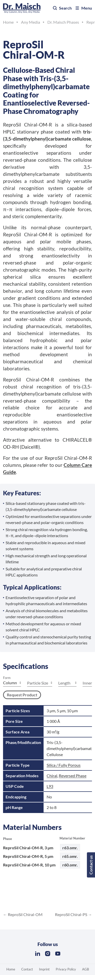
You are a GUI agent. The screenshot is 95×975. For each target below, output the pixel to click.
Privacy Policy (66, 969)
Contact (27, 969)
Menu (83, 8)
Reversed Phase (72, 775)
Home (10, 969)
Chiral (52, 775)
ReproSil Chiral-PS (71, 914)
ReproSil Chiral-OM (25, 914)
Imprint (44, 969)
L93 (50, 786)
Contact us (90, 864)
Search (62, 8)
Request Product (22, 694)
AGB (85, 969)
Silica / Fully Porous (64, 765)
